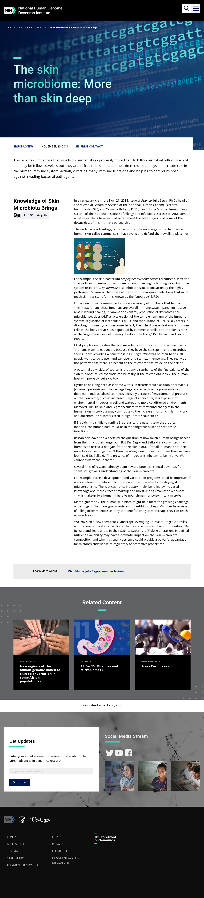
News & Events (24, 27)
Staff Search (16, 858)
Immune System (112, 571)
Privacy (57, 844)
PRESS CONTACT (89, 146)
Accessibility (16, 844)
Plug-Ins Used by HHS (22, 865)
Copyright (59, 851)
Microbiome (76, 571)
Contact (13, 837)
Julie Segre (92, 571)
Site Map (13, 851)
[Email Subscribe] (51, 771)
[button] (195, 8)
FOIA (55, 837)
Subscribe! (19, 782)
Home (9, 27)
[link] (109, 753)
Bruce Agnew (23, 146)
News (40, 27)
